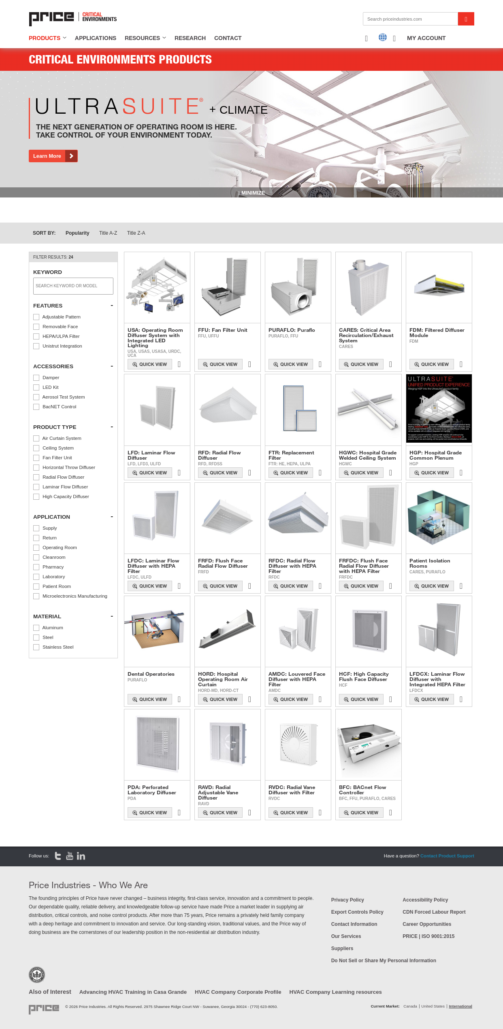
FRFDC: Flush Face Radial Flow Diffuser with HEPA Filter (364, 565)
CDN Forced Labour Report (434, 912)
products (44, 37)
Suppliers (342, 948)
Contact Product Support (447, 855)
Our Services (346, 936)
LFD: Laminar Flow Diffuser (151, 455)
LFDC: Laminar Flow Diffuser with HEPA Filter (153, 565)
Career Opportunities (427, 924)
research (190, 37)
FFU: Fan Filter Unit (222, 330)
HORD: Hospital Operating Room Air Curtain (223, 679)
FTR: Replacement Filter (291, 455)
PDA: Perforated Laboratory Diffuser (152, 790)
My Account (426, 37)
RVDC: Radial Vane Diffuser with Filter (292, 790)
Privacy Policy (347, 900)
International (460, 1006)
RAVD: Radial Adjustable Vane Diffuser (218, 792)
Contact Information (354, 924)
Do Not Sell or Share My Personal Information (383, 960)
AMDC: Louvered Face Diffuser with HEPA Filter (297, 679)
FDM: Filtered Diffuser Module (437, 332)
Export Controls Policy (357, 912)
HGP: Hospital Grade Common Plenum (435, 455)
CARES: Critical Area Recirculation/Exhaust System (366, 335)
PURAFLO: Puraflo (292, 330)
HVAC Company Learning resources (336, 992)
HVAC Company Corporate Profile (238, 992)
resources (142, 37)
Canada (410, 1006)
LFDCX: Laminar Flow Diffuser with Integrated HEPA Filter (437, 679)
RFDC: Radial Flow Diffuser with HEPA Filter (292, 565)
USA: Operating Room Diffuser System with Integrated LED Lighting (155, 337)
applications (95, 37)
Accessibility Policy (425, 900)
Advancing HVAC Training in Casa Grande (133, 992)
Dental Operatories (151, 674)
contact (228, 37)
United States (433, 1006)
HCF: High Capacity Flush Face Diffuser (364, 676)
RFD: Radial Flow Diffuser (219, 455)
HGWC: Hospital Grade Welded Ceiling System (367, 455)
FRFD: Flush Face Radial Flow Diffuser (223, 563)
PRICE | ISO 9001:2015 (428, 936)
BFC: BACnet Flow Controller (362, 790)
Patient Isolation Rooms (429, 563)
